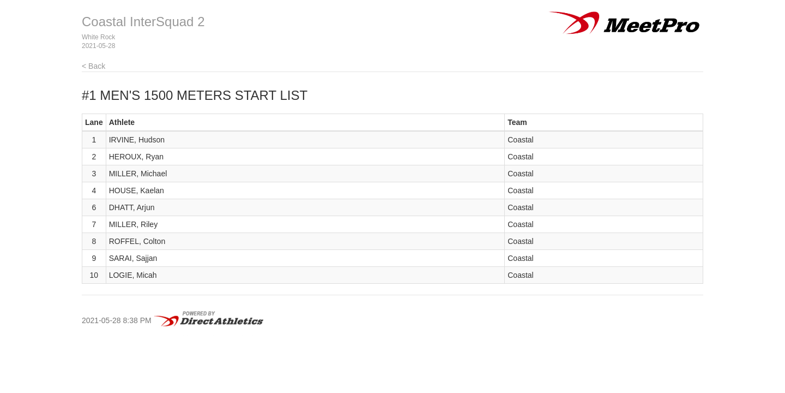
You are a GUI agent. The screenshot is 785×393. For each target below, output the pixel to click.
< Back (93, 66)
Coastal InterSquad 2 (143, 21)
